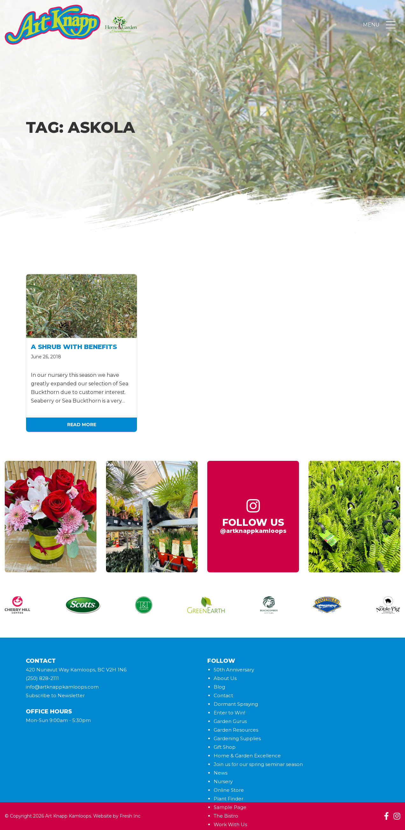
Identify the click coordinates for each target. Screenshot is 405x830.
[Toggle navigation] (390, 24)
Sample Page (230, 807)
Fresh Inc (130, 816)
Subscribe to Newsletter (55, 695)
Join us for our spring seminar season (258, 764)
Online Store (229, 790)
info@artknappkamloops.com (62, 687)
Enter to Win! (229, 713)
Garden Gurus (230, 721)
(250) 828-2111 (42, 678)
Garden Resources (236, 730)
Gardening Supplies (237, 738)
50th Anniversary (234, 670)
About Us (225, 678)
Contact (223, 695)
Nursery (223, 781)
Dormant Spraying (236, 704)
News (220, 773)
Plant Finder (228, 799)
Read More (81, 424)
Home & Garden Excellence (247, 756)
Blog (219, 687)
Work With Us (230, 824)
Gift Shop (225, 747)
